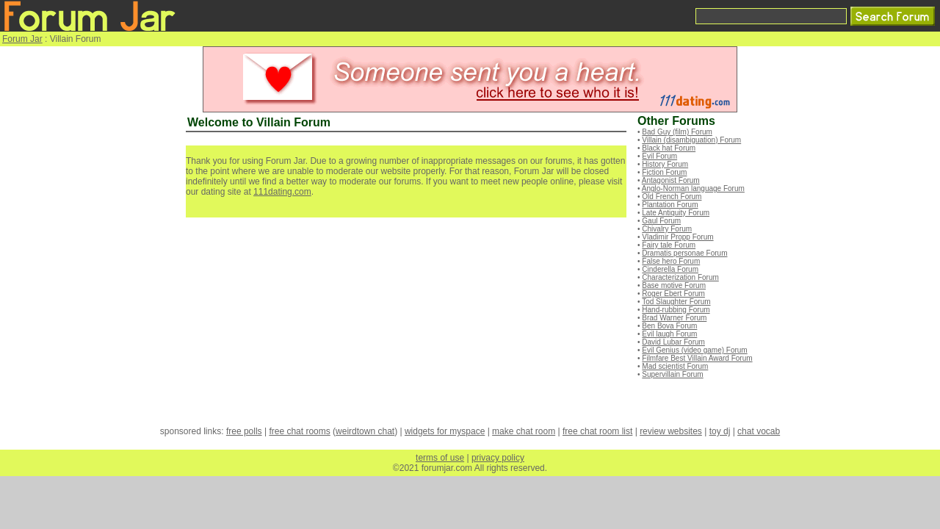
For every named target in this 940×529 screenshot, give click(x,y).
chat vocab (758, 431)
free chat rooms (299, 431)
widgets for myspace (445, 431)
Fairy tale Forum (668, 245)
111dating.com (282, 192)
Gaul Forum (661, 221)
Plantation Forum (670, 205)
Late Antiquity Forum (675, 213)
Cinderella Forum (670, 269)
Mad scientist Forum (675, 366)
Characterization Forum (680, 277)
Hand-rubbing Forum (675, 310)
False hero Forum (671, 261)
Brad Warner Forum (674, 318)
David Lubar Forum (673, 342)
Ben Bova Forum (669, 326)
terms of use (440, 458)
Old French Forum (671, 196)
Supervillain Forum (672, 374)
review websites (671, 431)
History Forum (665, 164)
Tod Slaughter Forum (676, 302)
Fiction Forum (664, 172)
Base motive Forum (674, 285)
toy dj (720, 431)
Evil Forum (659, 156)
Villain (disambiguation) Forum (691, 140)
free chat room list (597, 431)
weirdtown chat (365, 431)
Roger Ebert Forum (673, 293)
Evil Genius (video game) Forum (694, 350)
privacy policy (497, 458)
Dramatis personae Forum (684, 253)
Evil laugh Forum (669, 334)
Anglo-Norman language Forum (693, 188)
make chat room (523, 431)
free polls (244, 431)
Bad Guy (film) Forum (677, 132)
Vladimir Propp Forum (677, 237)
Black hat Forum (668, 148)
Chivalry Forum (667, 229)
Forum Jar (22, 39)
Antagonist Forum (671, 180)
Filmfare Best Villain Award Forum (697, 358)
